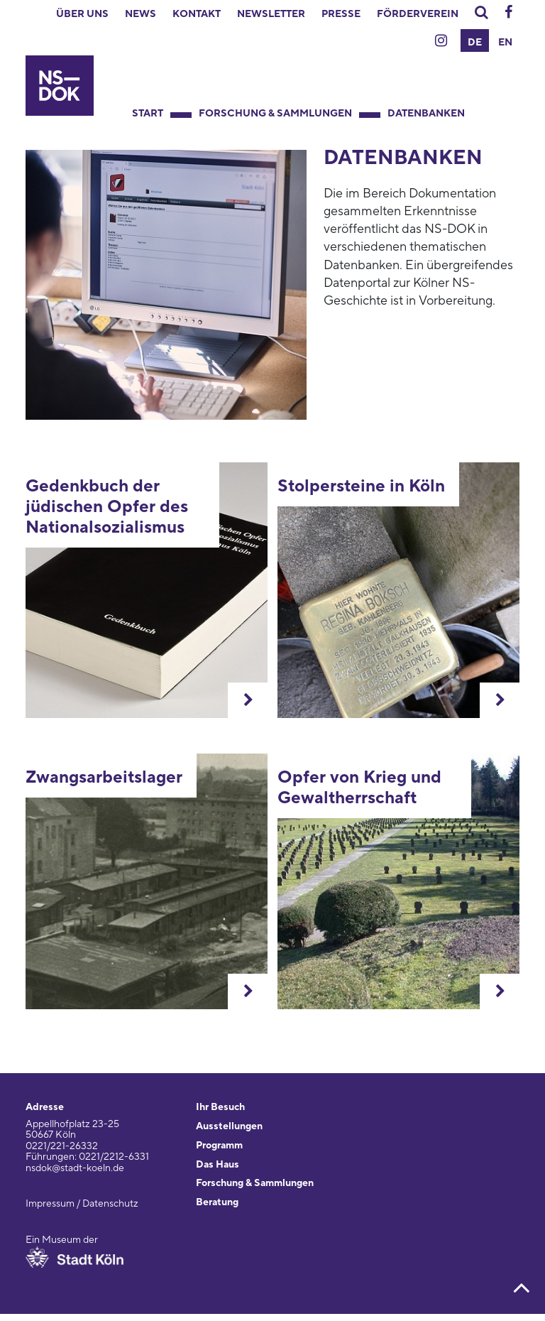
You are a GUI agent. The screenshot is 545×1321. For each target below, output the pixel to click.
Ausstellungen (229, 1126)
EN (505, 42)
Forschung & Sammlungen (275, 113)
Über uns (82, 14)
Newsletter (271, 14)
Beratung (217, 1202)
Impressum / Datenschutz (82, 1203)
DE (475, 42)
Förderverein (417, 14)
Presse (340, 14)
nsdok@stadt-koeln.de (75, 1168)
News (140, 14)
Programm (219, 1145)
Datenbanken (426, 113)
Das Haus (217, 1164)
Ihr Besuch (220, 1107)
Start (147, 113)
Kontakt (196, 14)
